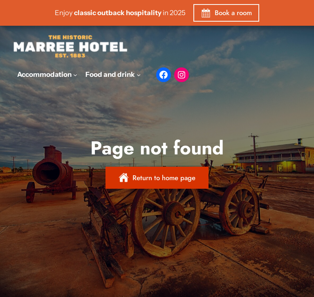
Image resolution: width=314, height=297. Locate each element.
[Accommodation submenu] (75, 74)
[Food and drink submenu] (139, 74)
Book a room (233, 13)
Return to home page (163, 178)
